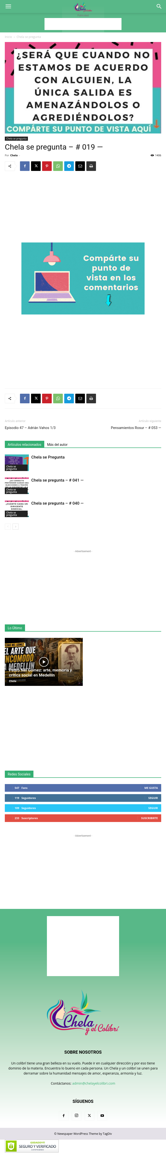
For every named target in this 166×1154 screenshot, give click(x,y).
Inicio (8, 37)
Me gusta (151, 788)
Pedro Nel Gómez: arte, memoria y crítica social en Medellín (40, 672)
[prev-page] (8, 527)
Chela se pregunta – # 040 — (57, 503)
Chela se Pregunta (48, 457)
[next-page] (16, 527)
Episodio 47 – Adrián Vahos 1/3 (30, 428)
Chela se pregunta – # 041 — (57, 480)
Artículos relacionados (24, 445)
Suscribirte (149, 818)
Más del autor (57, 445)
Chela (14, 155)
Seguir (153, 798)
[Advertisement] (83, 24)
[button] (8, 6)
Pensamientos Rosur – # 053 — (136, 428)
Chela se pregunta (29, 37)
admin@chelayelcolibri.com (93, 1083)
